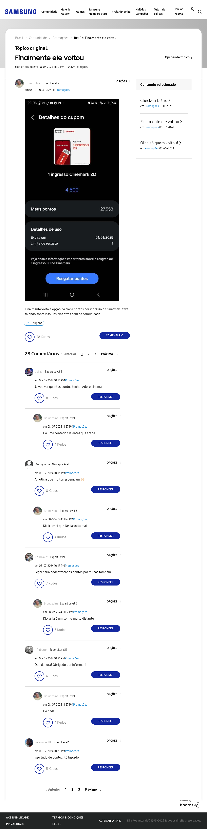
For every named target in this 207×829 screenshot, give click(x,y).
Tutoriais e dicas (159, 12)
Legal (56, 824)
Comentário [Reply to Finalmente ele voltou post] (114, 335)
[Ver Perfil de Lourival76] (41, 557)
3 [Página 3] (95, 354)
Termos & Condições (68, 817)
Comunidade (49, 12)
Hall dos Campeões (142, 12)
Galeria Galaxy (65, 12)
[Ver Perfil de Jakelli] (39, 372)
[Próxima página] (109, 354)
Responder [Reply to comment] (106, 397)
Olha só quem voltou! (159, 143)
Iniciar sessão (179, 11)
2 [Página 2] (88, 354)
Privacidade (15, 824)
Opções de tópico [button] (177, 57)
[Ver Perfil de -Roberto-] (41, 650)
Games (80, 12)
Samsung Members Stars (98, 12)
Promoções (63, 90)
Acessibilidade (17, 817)
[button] (123, 82)
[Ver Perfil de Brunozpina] (33, 83)
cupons (37, 323)
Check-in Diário (153, 100)
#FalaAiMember (122, 12)
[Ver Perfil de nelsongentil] (43, 742)
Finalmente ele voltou (159, 121)
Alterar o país (110, 821)
